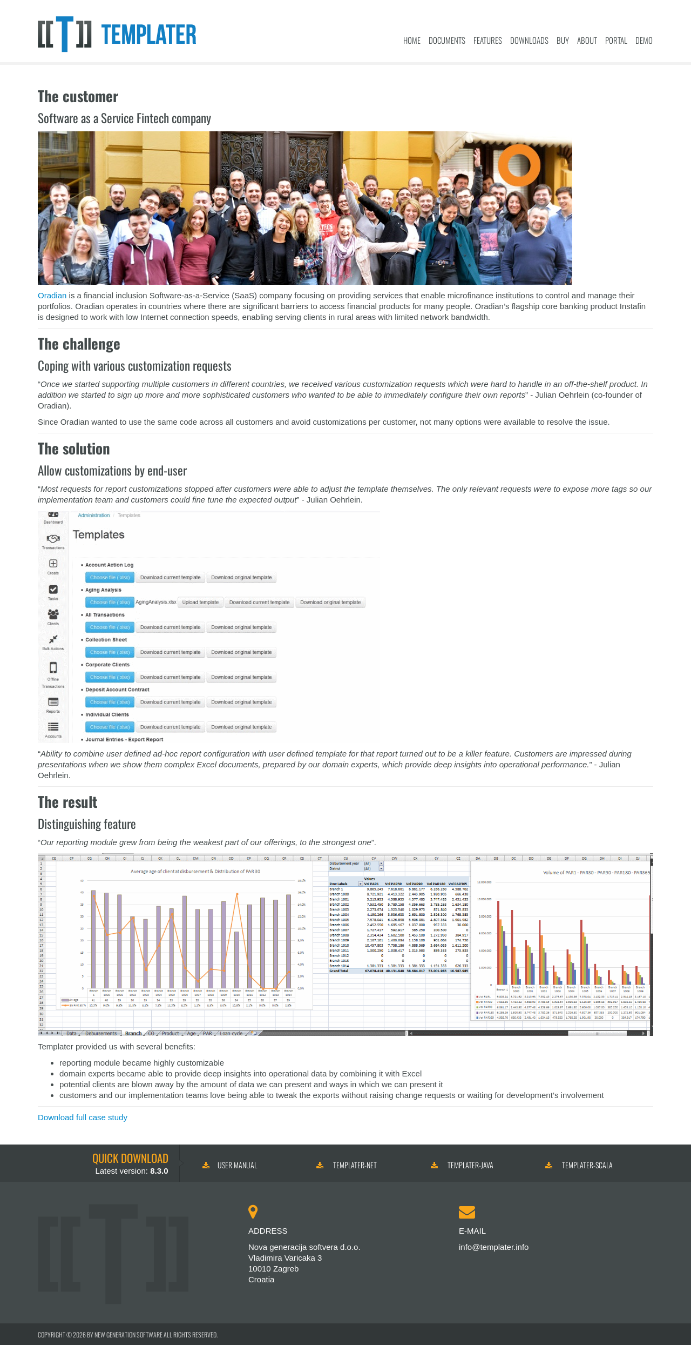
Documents (447, 40)
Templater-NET (346, 1164)
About (587, 40)
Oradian (52, 295)
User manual (229, 1164)
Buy (563, 40)
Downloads (529, 40)
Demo (644, 40)
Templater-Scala (579, 1164)
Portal (616, 40)
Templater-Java (462, 1164)
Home (412, 40)
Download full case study (82, 1117)
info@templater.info (494, 1247)
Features (487, 40)
